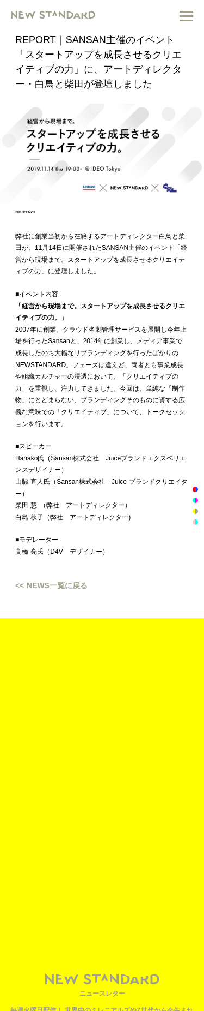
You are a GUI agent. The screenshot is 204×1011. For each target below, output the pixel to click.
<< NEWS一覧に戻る (51, 585)
